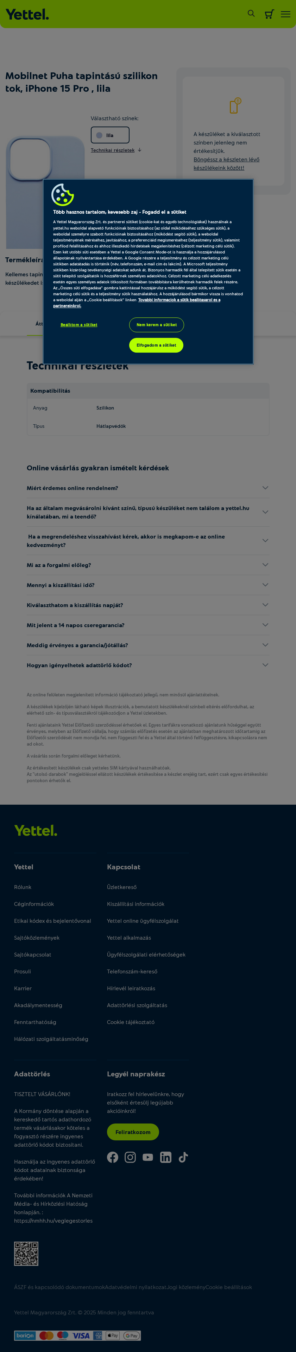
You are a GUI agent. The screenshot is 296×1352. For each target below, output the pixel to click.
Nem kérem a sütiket (157, 325)
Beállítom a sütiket (79, 325)
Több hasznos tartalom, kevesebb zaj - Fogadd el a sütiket (119, 212)
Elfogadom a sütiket (156, 345)
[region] (148, 272)
